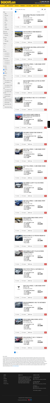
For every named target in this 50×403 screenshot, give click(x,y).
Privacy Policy (6, 383)
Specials (17, 5)
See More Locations (37, 390)
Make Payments (42, 5)
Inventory (11, 5)
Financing (22, 5)
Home (6, 5)
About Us (35, 5)
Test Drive (28, 5)
